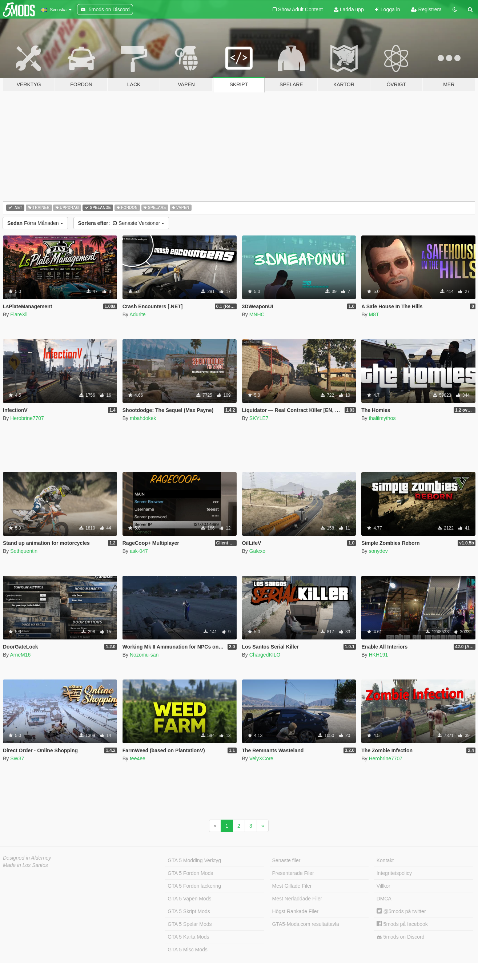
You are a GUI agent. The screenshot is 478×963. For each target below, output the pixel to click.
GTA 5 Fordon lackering (194, 886)
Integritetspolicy (394, 873)
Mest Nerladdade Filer (297, 898)
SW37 (17, 758)
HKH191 (378, 655)
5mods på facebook (402, 924)
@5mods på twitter (401, 911)
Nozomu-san (144, 655)
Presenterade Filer (293, 873)
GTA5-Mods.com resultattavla (305, 924)
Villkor (383, 886)
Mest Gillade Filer (292, 886)
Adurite (137, 314)
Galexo (257, 551)
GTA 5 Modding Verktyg (194, 860)
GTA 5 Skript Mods (189, 911)
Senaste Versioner (121, 223)
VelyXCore (261, 758)
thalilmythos (382, 418)
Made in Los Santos (25, 865)
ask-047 (139, 551)
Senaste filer (286, 860)
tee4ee (137, 758)
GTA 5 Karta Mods (188, 937)
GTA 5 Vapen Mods (189, 898)
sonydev (378, 551)
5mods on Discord (401, 937)
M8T (374, 314)
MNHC (257, 314)
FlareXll (18, 314)
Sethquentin (23, 551)
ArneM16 (20, 655)
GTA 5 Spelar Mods (190, 924)
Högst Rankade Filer (295, 911)
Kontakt (385, 860)
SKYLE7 (259, 418)
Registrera (426, 9)
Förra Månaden (35, 223)
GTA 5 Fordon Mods (190, 873)
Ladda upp (349, 9)
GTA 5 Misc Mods (187, 949)
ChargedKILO (265, 655)
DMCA (384, 898)
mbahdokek (143, 418)
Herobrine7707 (27, 418)
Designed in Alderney (27, 858)
